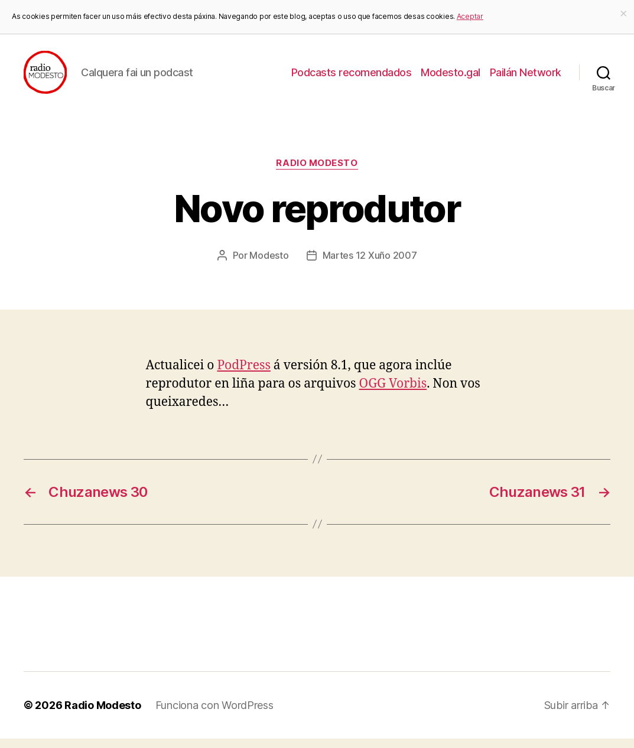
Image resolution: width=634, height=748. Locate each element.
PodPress (243, 375)
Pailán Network (525, 77)
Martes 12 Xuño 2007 (370, 265)
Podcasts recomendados (351, 77)
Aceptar (470, 16)
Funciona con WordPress (214, 714)
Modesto (268, 265)
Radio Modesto (316, 173)
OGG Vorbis (393, 393)
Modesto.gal (450, 77)
